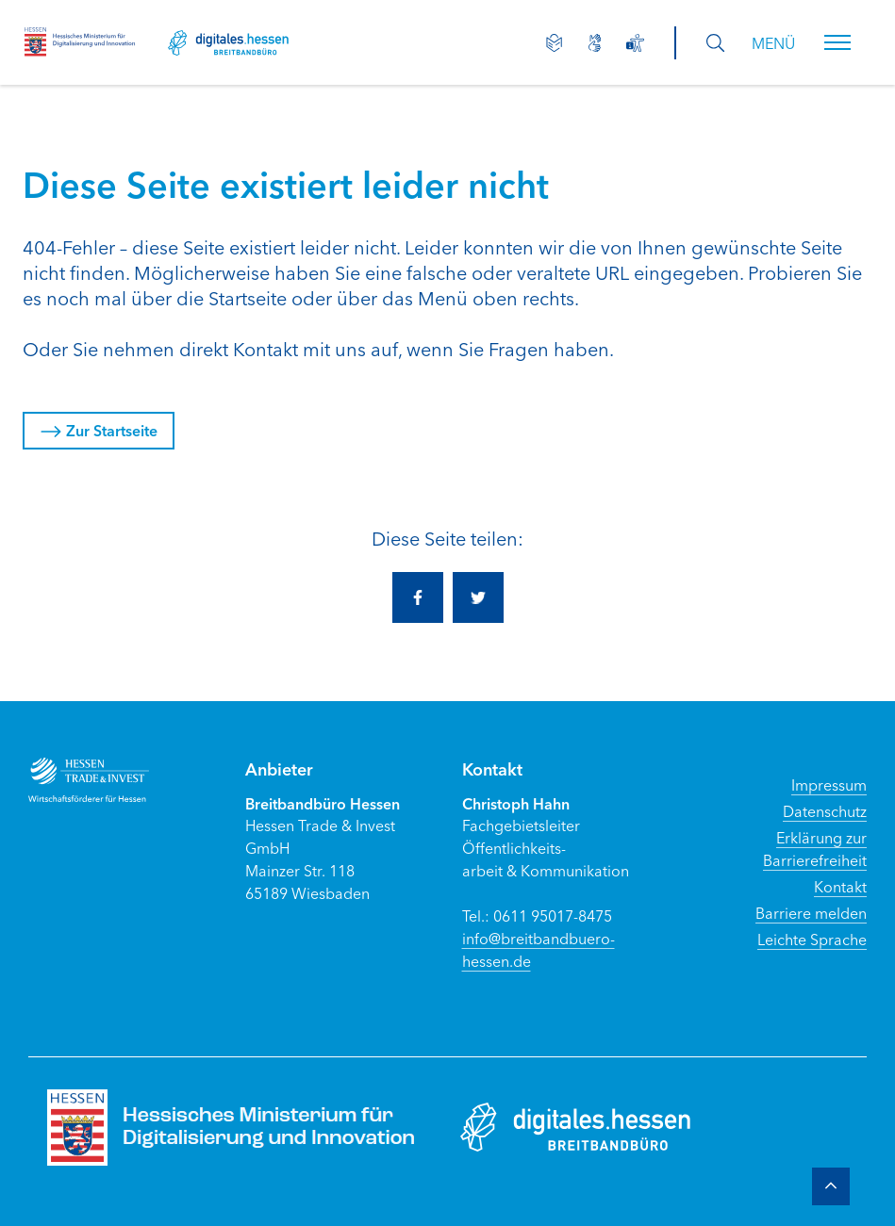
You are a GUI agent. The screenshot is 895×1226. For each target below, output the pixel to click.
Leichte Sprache (812, 938)
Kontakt (840, 885)
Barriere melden (811, 912)
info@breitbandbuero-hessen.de (538, 949)
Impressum (829, 784)
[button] (837, 42)
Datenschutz (825, 810)
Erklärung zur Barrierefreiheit (815, 848)
